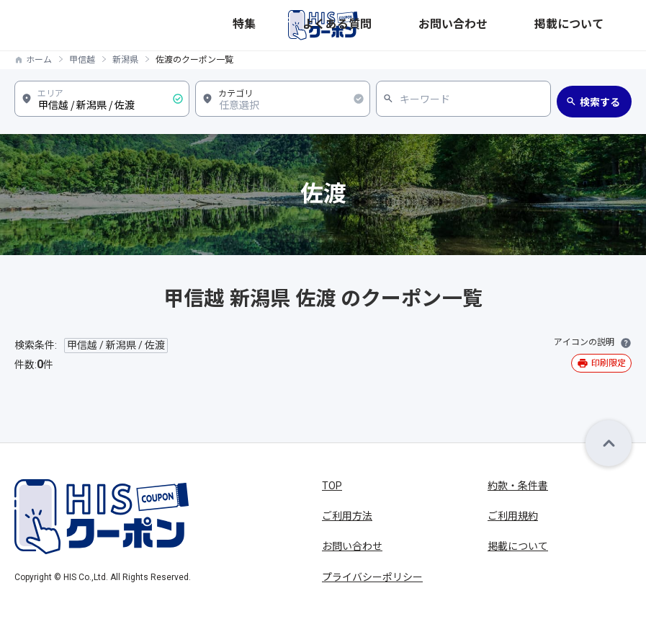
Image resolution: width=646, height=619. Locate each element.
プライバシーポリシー (372, 577)
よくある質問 (477, 24)
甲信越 (82, 60)
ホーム (39, 60)
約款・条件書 (518, 485)
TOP (332, 485)
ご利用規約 (513, 516)
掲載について (603, 24)
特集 (432, 24)
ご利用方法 (347, 516)
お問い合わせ (540, 24)
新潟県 (125, 60)
